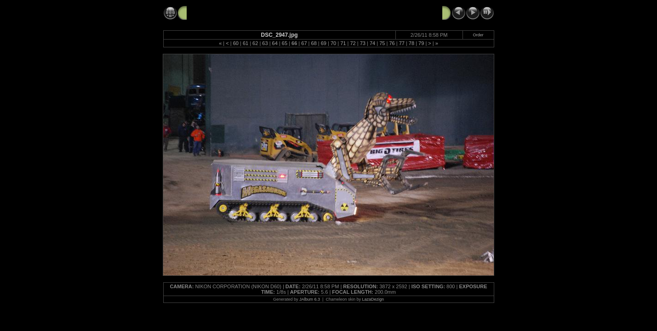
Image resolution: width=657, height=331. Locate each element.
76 (391, 43)
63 (265, 43)
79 (421, 43)
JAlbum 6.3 (309, 299)
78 (411, 43)
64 (275, 43)
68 (314, 43)
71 (343, 43)
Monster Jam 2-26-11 (219, 12)
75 (382, 43)
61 (245, 43)
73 (363, 43)
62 (255, 43)
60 (236, 43)
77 (402, 43)
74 (372, 43)
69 (323, 43)
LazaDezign (373, 299)
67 (304, 43)
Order (478, 35)
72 (352, 43)
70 (333, 43)
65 (284, 43)
